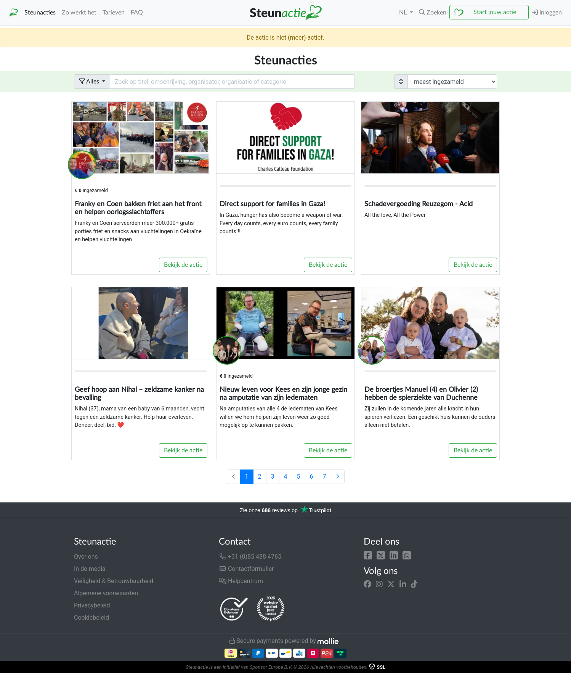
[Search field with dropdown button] (232, 81)
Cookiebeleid (91, 617)
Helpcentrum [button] (241, 581)
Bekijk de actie (183, 265)
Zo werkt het (79, 13)
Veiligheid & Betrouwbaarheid (113, 581)
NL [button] (403, 13)
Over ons (86, 556)
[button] (368, 555)
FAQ (137, 13)
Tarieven (114, 13)
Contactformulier (246, 568)
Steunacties (40, 13)
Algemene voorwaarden (106, 593)
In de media (90, 568)
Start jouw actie (494, 12)
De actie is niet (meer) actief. (285, 37)
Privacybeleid (92, 605)
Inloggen (547, 12)
